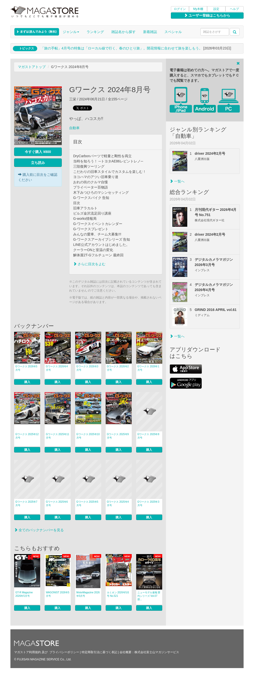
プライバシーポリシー (64, 652)
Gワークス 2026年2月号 (118, 368)
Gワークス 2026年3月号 (87, 368)
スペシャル (173, 32)
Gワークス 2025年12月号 (27, 436)
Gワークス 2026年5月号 (26, 368)
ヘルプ (234, 9)
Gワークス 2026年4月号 (57, 368)
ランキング (95, 32)
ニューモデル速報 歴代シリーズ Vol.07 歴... (148, 596)
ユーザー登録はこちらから (207, 15)
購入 (27, 382)
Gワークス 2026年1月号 (148, 368)
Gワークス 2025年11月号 (57, 436)
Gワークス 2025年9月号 (118, 436)
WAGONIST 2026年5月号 (57, 594)
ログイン (180, 9)
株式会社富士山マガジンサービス (156, 652)
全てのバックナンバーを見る (39, 530)
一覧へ (177, 181)
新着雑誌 (150, 32)
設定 (216, 9)
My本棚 (198, 9)
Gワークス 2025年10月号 (88, 436)
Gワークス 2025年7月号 (26, 503)
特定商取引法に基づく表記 (99, 652)
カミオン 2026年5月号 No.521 (118, 594)
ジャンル (71, 32)
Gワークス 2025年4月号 (118, 503)
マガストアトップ (32, 67)
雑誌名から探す (123, 32)
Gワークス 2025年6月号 (57, 503)
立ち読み (38, 163)
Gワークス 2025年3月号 (148, 503)
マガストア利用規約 (27, 652)
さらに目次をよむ (89, 264)
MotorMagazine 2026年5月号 (88, 594)
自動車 (74, 128)
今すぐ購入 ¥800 (38, 152)
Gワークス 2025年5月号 (87, 503)
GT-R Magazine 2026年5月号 (24, 594)
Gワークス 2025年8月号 (148, 436)
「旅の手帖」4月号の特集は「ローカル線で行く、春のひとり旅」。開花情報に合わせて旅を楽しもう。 (121, 48)
